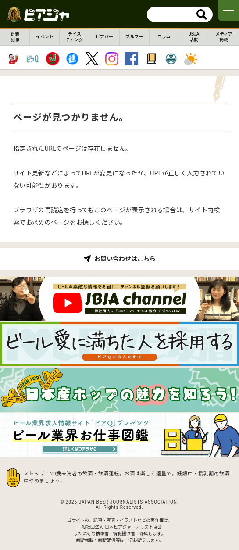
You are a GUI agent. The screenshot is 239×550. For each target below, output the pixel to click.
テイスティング (74, 37)
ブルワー (134, 36)
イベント (45, 36)
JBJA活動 (194, 37)
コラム (164, 36)
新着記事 (15, 37)
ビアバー (104, 36)
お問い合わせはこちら (125, 258)
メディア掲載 (223, 37)
